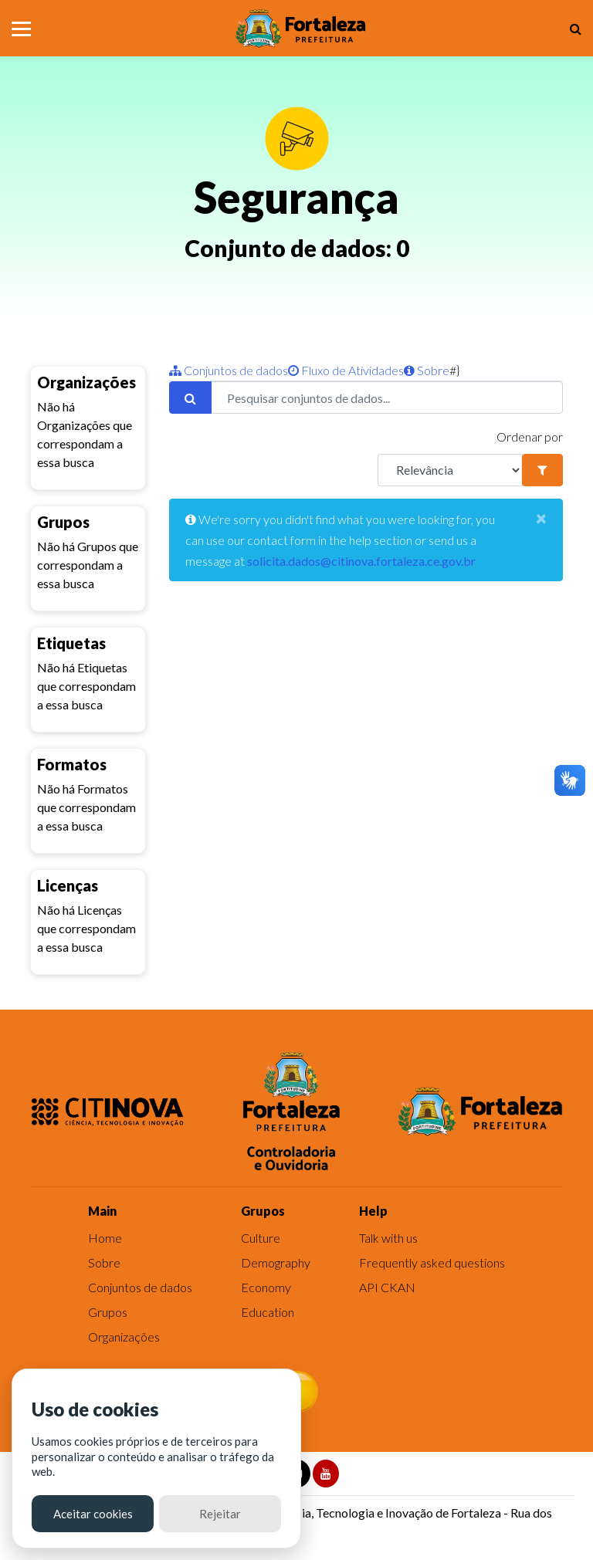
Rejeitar (220, 1514)
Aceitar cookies (93, 1514)
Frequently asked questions (432, 1262)
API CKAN (387, 1287)
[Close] (541, 517)
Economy (266, 1287)
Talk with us (388, 1237)
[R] (450, 470)
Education (267, 1312)
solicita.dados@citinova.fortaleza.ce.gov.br (361, 560)
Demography (275, 1262)
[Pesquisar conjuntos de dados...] (387, 397)
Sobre (426, 370)
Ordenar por (529, 436)
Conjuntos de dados (228, 370)
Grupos (107, 1312)
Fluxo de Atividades (346, 370)
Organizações (124, 1336)
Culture (260, 1237)
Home (105, 1237)
